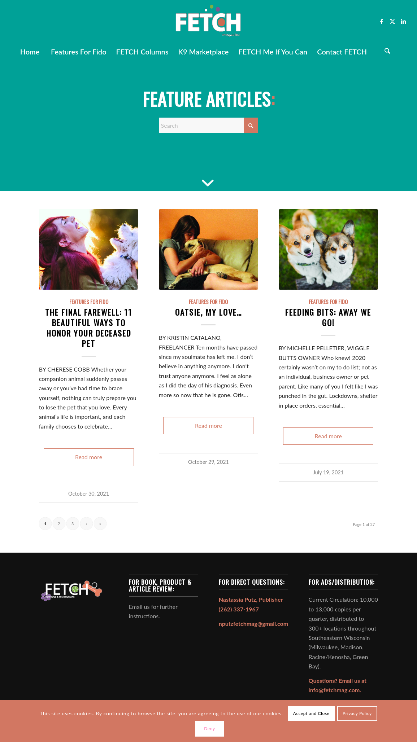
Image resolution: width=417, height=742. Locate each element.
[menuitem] (29, 52)
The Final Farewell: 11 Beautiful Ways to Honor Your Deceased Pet (88, 327)
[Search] (387, 52)
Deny (209, 728)
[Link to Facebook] (381, 21)
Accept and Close (311, 713)
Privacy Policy (357, 713)
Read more (88, 456)
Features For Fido (88, 302)
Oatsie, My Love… (208, 312)
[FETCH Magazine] (208, 21)
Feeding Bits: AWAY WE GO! (328, 317)
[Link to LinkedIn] (403, 21)
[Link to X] (392, 21)
